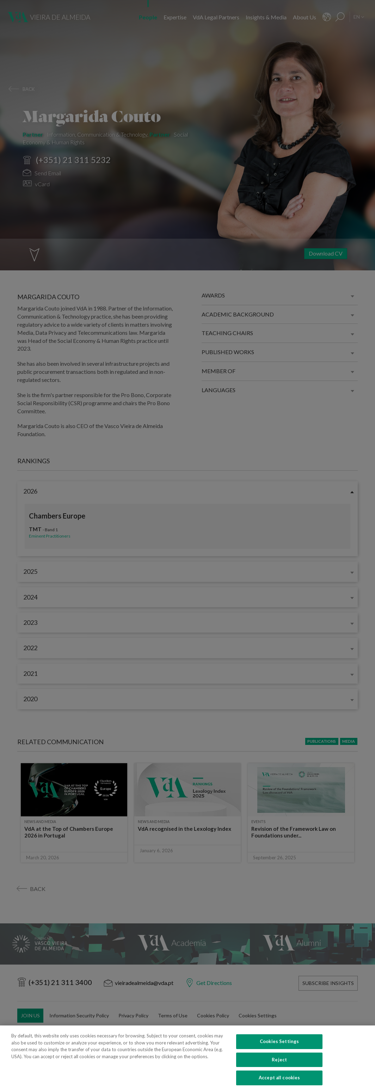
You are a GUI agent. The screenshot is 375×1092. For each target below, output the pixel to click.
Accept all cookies (279, 1082)
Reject (279, 1064)
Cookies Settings (279, 1046)
